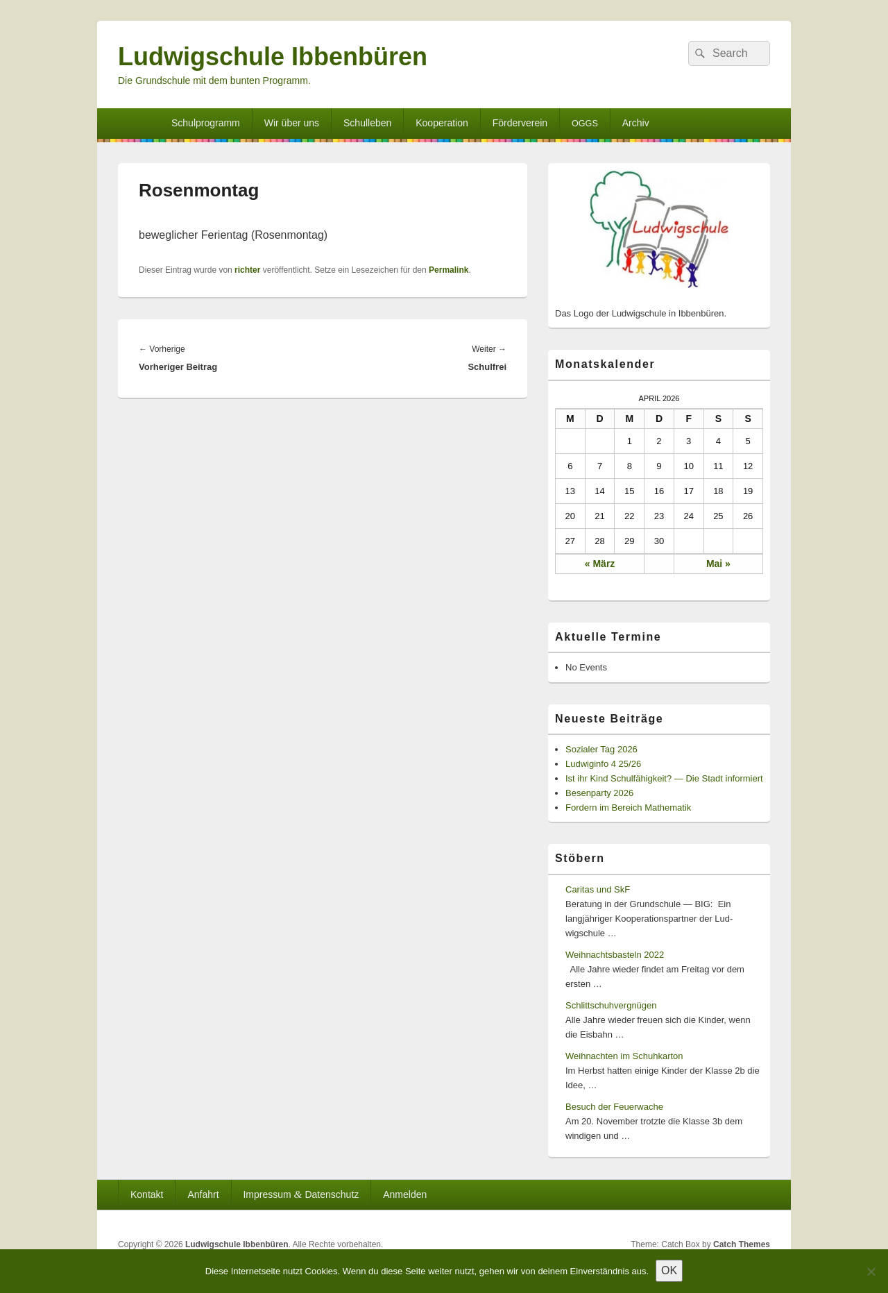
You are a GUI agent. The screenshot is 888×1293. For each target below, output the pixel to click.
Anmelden (405, 1194)
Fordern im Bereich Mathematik (628, 807)
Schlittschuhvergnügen (611, 1005)
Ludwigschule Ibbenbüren (272, 56)
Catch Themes (741, 1244)
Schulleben (367, 122)
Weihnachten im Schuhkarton (624, 1056)
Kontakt (146, 1194)
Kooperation (442, 122)
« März (600, 563)
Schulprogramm (205, 122)
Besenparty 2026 (599, 793)
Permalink (448, 270)
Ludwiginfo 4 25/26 (603, 764)
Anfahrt (203, 1194)
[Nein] (871, 1271)
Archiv (635, 122)
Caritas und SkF (597, 889)
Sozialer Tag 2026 (601, 749)
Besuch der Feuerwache (614, 1106)
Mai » (718, 563)
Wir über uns (291, 122)
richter (247, 270)
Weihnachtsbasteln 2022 (614, 954)
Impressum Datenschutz (301, 1194)
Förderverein (520, 122)
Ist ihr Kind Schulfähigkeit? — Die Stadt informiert (664, 778)
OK (669, 1270)
